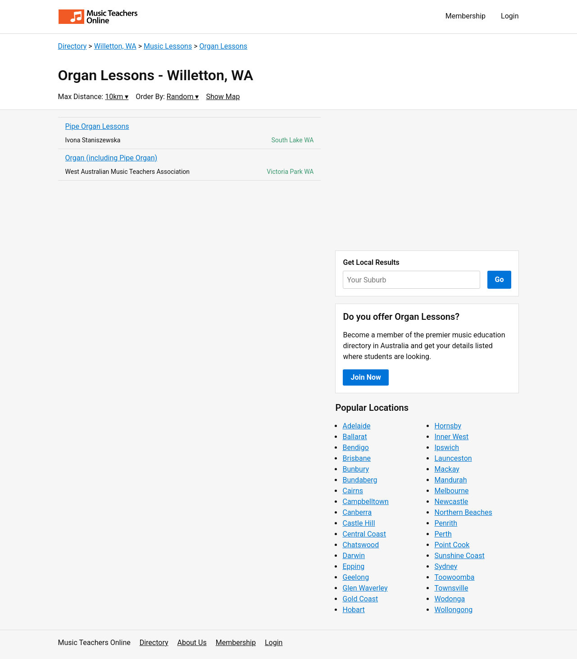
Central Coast (364, 534)
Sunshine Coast (459, 555)
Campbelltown (365, 501)
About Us (192, 642)
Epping (353, 566)
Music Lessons (168, 46)
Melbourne (451, 490)
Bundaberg (359, 480)
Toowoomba (454, 577)
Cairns (352, 490)
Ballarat (354, 436)
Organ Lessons (223, 46)
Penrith (445, 523)
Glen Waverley (364, 588)
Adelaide (356, 426)
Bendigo (355, 447)
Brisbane (356, 458)
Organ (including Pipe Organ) (111, 158)
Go (499, 279)
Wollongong (453, 609)
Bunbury (355, 469)
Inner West (451, 436)
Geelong (355, 577)
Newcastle (451, 501)
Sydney (445, 566)
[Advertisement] (427, 180)
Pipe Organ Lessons (97, 126)
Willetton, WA (115, 46)
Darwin (353, 555)
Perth (442, 534)
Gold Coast (360, 599)
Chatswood (360, 545)
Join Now (365, 377)
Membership (465, 16)
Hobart (353, 609)
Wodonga (449, 599)
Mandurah (450, 480)
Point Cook (451, 545)
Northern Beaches (463, 512)
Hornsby (447, 426)
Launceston (453, 458)
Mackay (446, 469)
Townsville (451, 588)
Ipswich (446, 447)
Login (509, 16)
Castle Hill (358, 523)
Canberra (357, 512)
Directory (72, 46)
